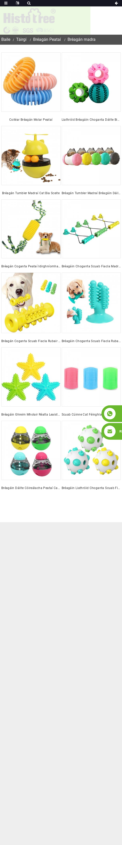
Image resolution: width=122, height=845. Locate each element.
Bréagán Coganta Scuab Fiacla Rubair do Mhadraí (31, 341)
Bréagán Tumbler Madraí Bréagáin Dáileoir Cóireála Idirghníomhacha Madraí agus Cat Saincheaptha (91, 193)
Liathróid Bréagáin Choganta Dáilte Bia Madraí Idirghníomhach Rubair (91, 119)
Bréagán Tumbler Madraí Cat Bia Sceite (31, 193)
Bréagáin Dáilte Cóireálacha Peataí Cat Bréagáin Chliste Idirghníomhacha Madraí (31, 488)
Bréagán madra (82, 39)
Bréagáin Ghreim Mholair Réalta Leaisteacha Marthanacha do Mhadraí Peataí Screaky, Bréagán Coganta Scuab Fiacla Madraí (31, 414)
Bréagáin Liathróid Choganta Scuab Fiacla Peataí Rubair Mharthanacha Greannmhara (91, 488)
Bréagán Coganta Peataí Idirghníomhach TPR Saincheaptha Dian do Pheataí (31, 266)
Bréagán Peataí (47, 39)
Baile (5, 39)
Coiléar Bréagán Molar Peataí (31, 119)
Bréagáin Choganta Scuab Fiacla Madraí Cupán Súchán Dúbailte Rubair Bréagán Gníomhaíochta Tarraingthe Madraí (91, 266)
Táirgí (21, 39)
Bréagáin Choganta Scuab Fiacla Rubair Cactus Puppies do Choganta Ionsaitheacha (91, 341)
